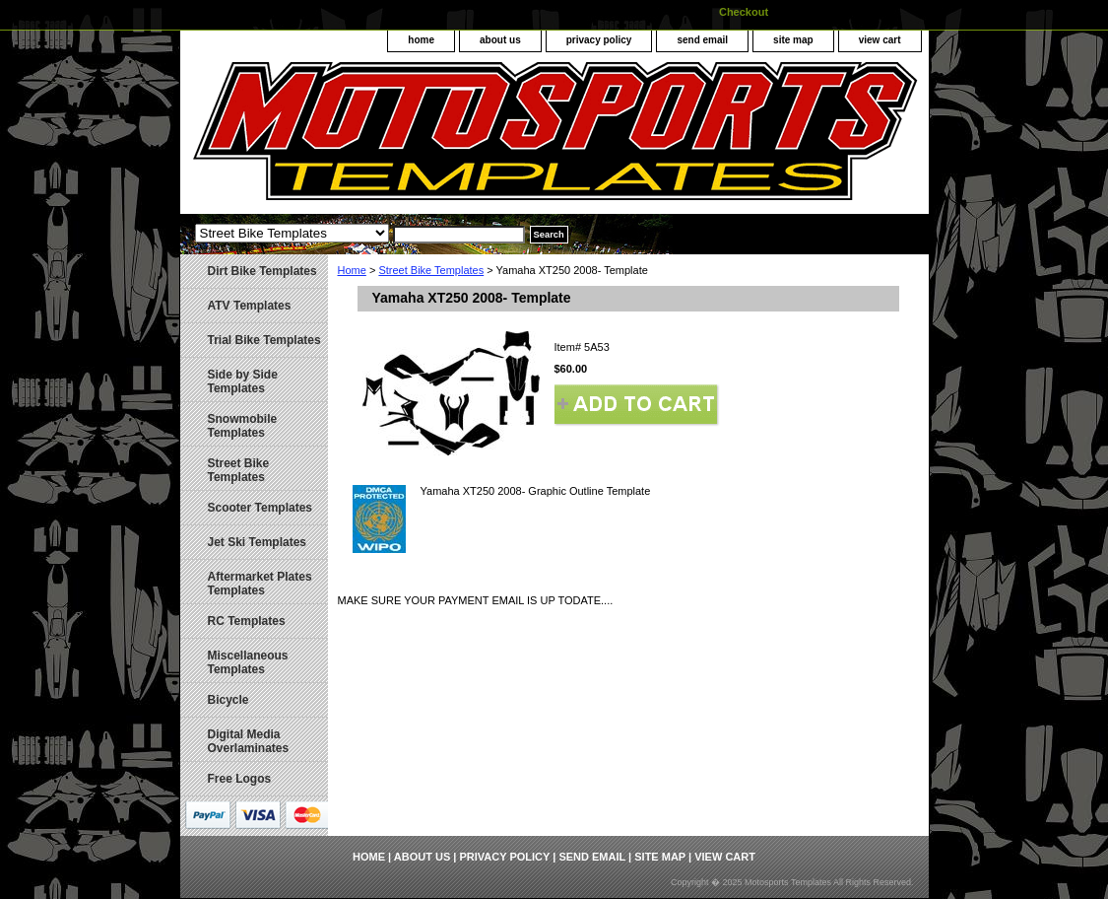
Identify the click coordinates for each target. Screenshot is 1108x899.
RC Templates (247, 621)
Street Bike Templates (431, 270)
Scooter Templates (260, 508)
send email (702, 40)
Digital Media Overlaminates (249, 741)
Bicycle (228, 700)
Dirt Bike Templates (262, 271)
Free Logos (240, 779)
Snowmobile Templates (243, 426)
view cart (880, 40)
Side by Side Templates (243, 381)
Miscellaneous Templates (248, 662)
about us (500, 40)
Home (352, 270)
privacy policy (599, 40)
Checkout (743, 12)
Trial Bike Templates (264, 340)
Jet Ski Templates (257, 542)
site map (793, 40)
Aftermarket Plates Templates (260, 583)
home (421, 40)
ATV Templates (250, 305)
